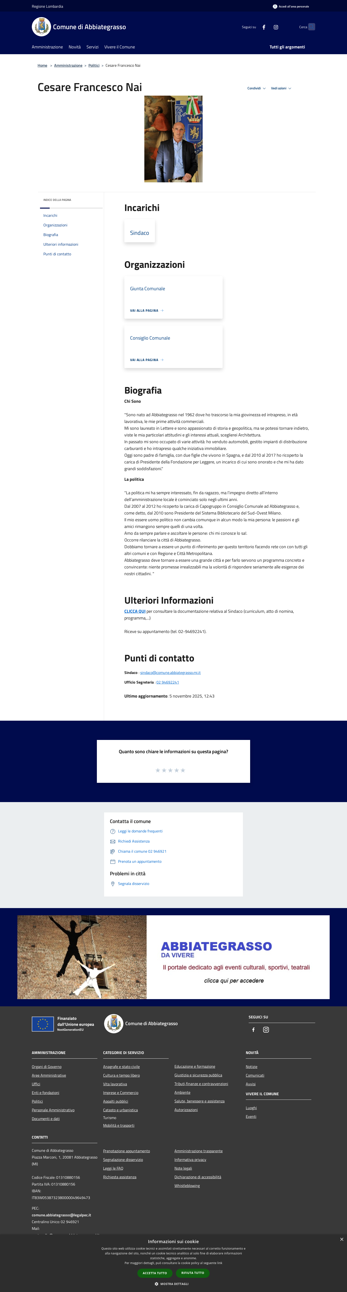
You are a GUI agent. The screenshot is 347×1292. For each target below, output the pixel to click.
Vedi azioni (282, 88)
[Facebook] (254, 26)
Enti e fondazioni (45, 1092)
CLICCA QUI (135, 611)
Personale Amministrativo (53, 1110)
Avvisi (251, 1084)
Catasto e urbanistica (120, 1110)
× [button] (341, 1239)
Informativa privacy (190, 1159)
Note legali (183, 1168)
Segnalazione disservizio (123, 1159)
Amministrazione (68, 65)
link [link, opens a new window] (219, 1263)
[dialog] (173, 1263)
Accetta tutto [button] (155, 1273)
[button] (173, 1283)
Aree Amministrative (49, 1075)
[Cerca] (309, 27)
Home (42, 65)
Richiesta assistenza (119, 1177)
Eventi (251, 1116)
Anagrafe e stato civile (121, 1066)
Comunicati (255, 1075)
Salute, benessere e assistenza (199, 1101)
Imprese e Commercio (120, 1092)
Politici (94, 65)
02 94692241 (167, 682)
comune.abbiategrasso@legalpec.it (61, 1215)
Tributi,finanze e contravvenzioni (201, 1084)
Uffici (36, 1084)
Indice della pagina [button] (57, 200)
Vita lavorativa (115, 1084)
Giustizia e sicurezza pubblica (198, 1075)
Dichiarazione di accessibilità (197, 1177)
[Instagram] (266, 26)
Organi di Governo (46, 1066)
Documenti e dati (46, 1118)
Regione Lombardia (47, 6)
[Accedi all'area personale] (291, 6)
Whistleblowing (187, 1185)
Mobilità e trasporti (118, 1125)
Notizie (251, 1066)
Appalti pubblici (115, 1101)
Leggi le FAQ (113, 1168)
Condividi (257, 88)
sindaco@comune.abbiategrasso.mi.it (170, 672)
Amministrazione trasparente (198, 1151)
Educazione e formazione (194, 1066)
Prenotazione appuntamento (126, 1151)
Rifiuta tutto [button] (192, 1273)
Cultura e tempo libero (121, 1075)
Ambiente (182, 1092)
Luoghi (251, 1108)
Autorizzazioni (186, 1110)
